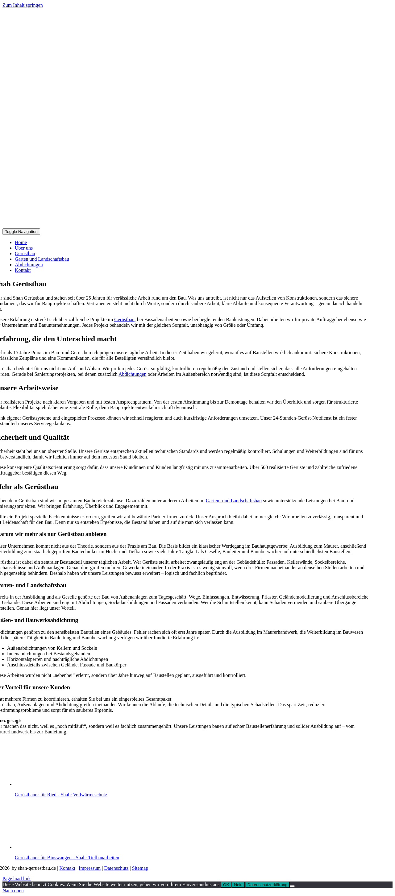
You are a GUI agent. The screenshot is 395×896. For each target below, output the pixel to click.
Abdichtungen (132, 374)
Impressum (90, 868)
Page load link (16, 878)
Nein (238, 884)
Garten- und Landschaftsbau (234, 500)
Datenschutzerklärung (267, 884)
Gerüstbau (124, 319)
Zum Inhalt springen (22, 5)
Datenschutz (116, 868)
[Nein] (292, 886)
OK (226, 884)
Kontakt (67, 868)
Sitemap (140, 868)
